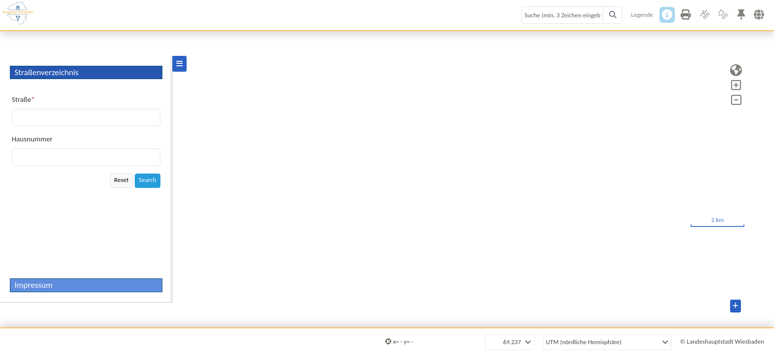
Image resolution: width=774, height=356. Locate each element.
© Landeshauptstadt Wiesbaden (722, 341)
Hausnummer (32, 138)
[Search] (612, 15)
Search (147, 180)
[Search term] (562, 15)
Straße (21, 99)
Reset (121, 180)
